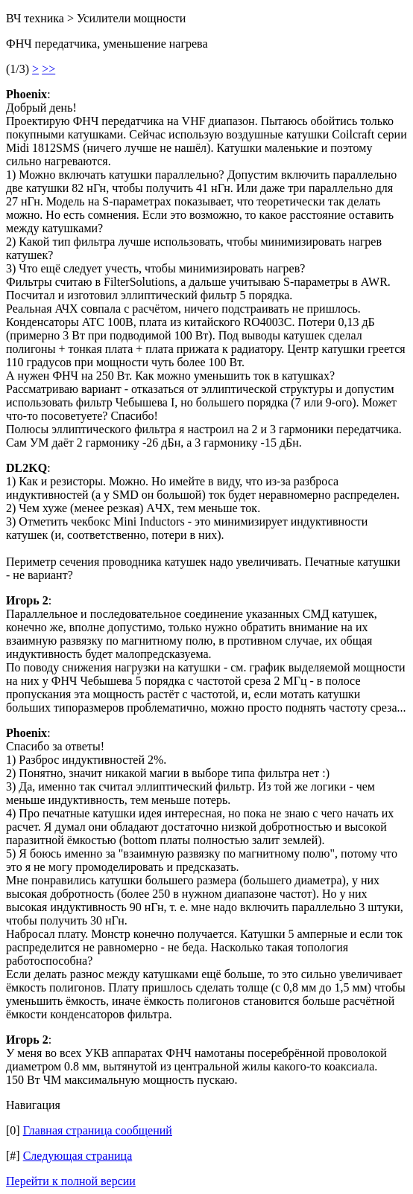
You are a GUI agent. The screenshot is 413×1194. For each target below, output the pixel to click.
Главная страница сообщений (97, 1130)
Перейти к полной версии (71, 1181)
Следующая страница (78, 1155)
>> (48, 69)
